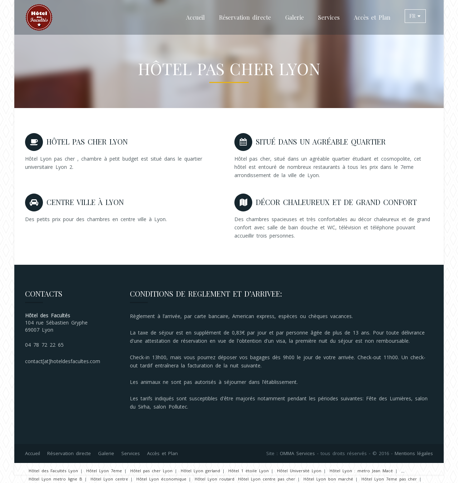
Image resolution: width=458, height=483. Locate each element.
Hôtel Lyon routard (214, 479)
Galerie (294, 17)
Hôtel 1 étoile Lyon (248, 470)
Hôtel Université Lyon (299, 470)
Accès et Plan (372, 17)
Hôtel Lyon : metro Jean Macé (361, 470)
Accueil (195, 17)
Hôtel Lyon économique (161, 479)
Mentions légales (414, 453)
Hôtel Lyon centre (109, 479)
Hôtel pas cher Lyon (151, 470)
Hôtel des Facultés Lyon (53, 470)
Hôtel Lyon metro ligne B (55, 479)
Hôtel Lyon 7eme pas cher (389, 479)
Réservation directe (245, 17)
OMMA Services (297, 453)
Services (329, 17)
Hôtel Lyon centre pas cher (266, 479)
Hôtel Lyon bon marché (328, 479)
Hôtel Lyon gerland (200, 470)
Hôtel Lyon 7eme (104, 470)
